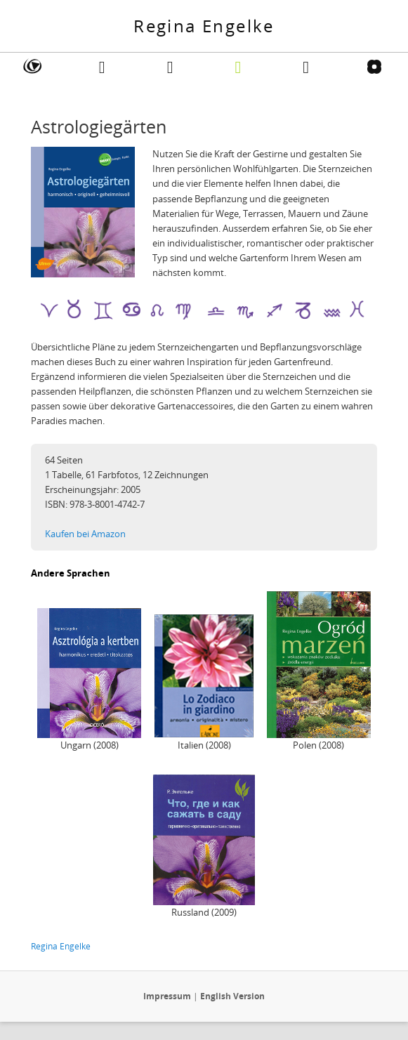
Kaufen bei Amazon (85, 533)
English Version (232, 996)
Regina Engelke (204, 25)
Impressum (167, 996)
